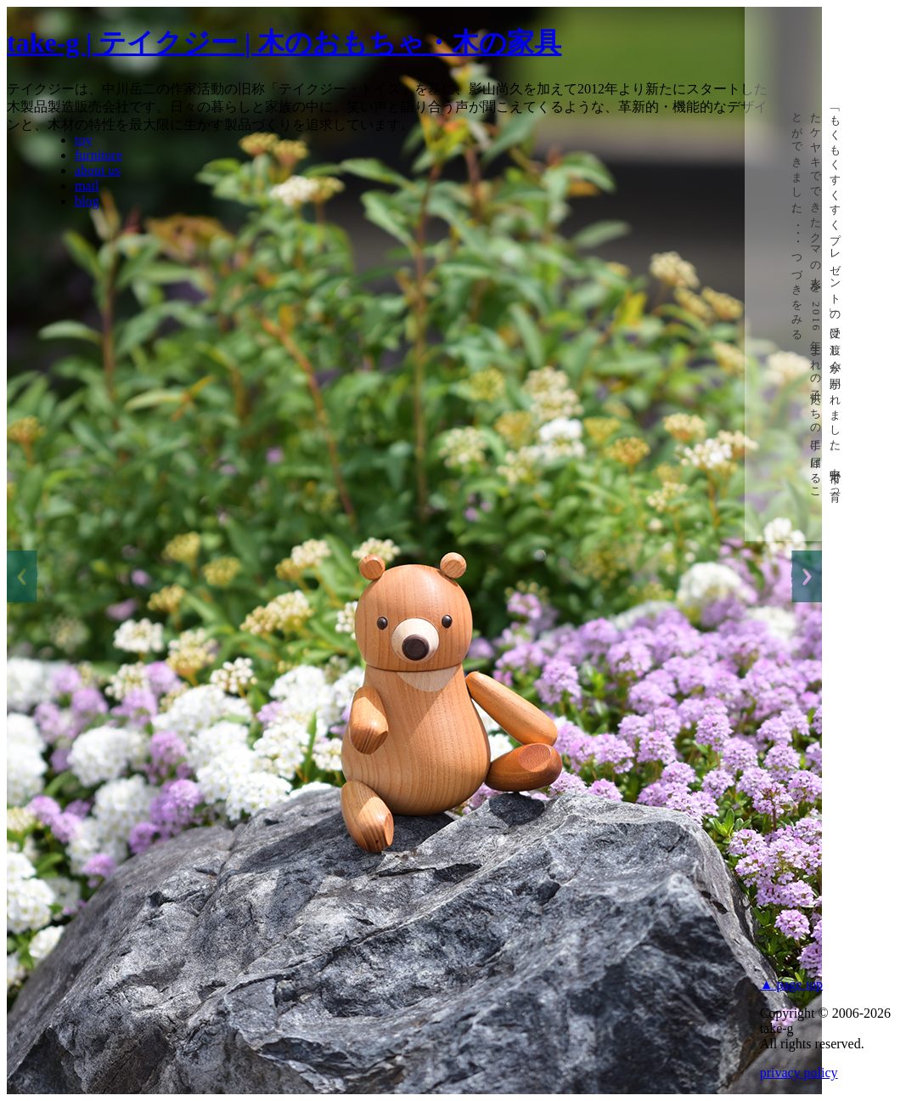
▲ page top (791, 984)
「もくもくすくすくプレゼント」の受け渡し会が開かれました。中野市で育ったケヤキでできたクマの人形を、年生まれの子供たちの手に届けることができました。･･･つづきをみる (816, 301)
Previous (23, 576)
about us (98, 170)
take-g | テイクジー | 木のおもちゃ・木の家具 (284, 42)
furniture (98, 155)
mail (86, 185)
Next (806, 576)
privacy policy (799, 1072)
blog (86, 201)
